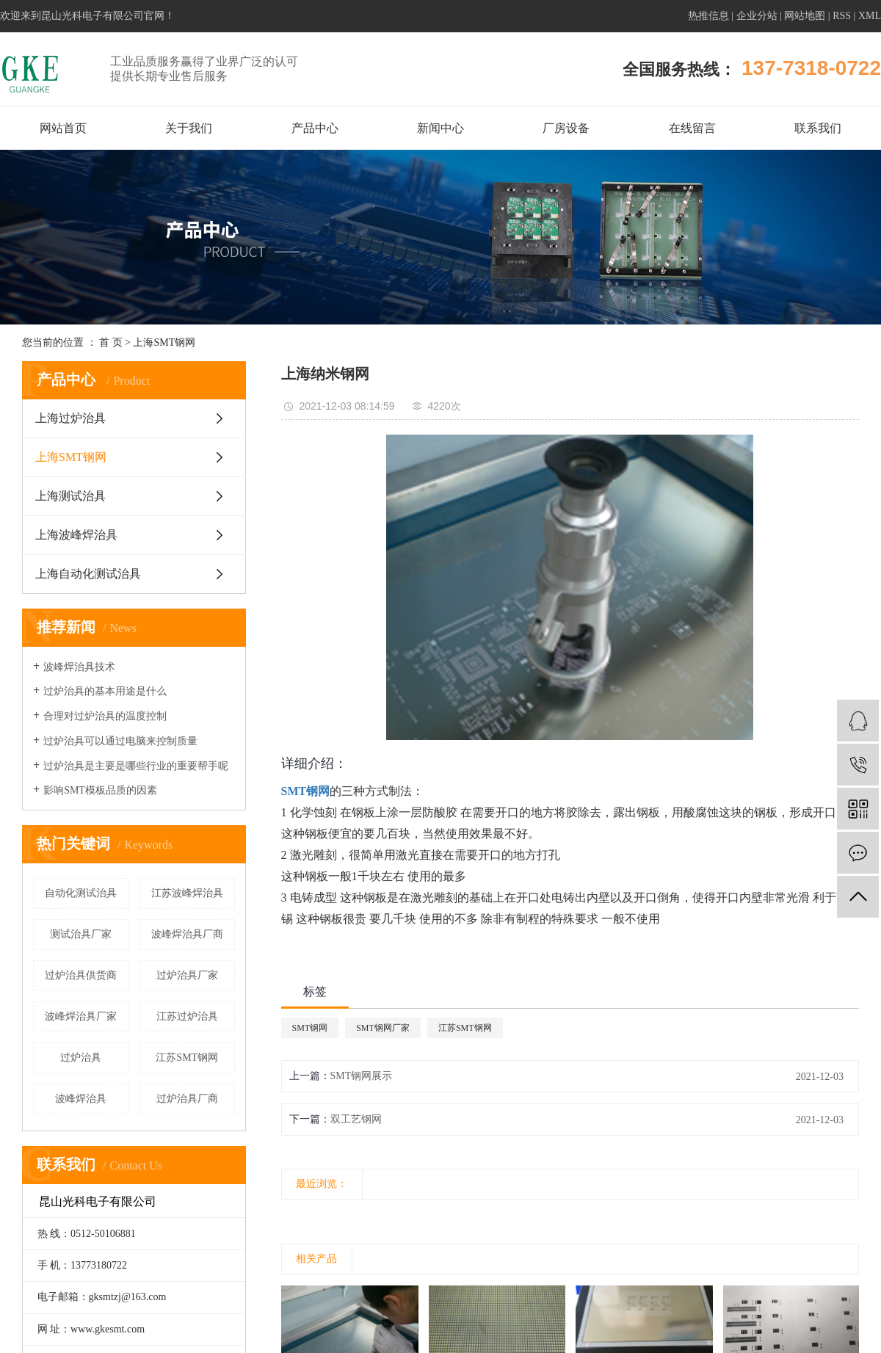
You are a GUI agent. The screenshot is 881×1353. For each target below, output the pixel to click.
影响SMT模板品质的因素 (100, 790)
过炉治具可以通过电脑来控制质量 (120, 741)
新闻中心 (440, 128)
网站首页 (63, 128)
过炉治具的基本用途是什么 (105, 691)
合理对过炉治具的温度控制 (105, 716)
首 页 (111, 342)
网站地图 (804, 15)
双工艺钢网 (356, 1119)
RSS (842, 15)
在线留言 (692, 128)
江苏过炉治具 (187, 1016)
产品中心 (314, 128)
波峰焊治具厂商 (187, 934)
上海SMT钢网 (164, 342)
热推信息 (708, 15)
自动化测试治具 (81, 893)
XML (869, 15)
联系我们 (817, 128)
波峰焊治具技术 (79, 666)
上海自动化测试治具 (88, 573)
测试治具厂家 (81, 934)
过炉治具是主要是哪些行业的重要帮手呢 (135, 766)
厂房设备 (566, 128)
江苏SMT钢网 (187, 1057)
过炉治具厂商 (187, 1098)
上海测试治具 (70, 496)
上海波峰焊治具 (76, 535)
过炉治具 (80, 1057)
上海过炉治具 (70, 418)
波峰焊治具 (80, 1098)
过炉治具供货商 (81, 975)
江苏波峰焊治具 (187, 893)
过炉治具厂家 (187, 975)
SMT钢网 (310, 1028)
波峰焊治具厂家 (81, 1016)
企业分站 (756, 15)
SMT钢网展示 (361, 1075)
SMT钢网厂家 (383, 1028)
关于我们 (188, 128)
